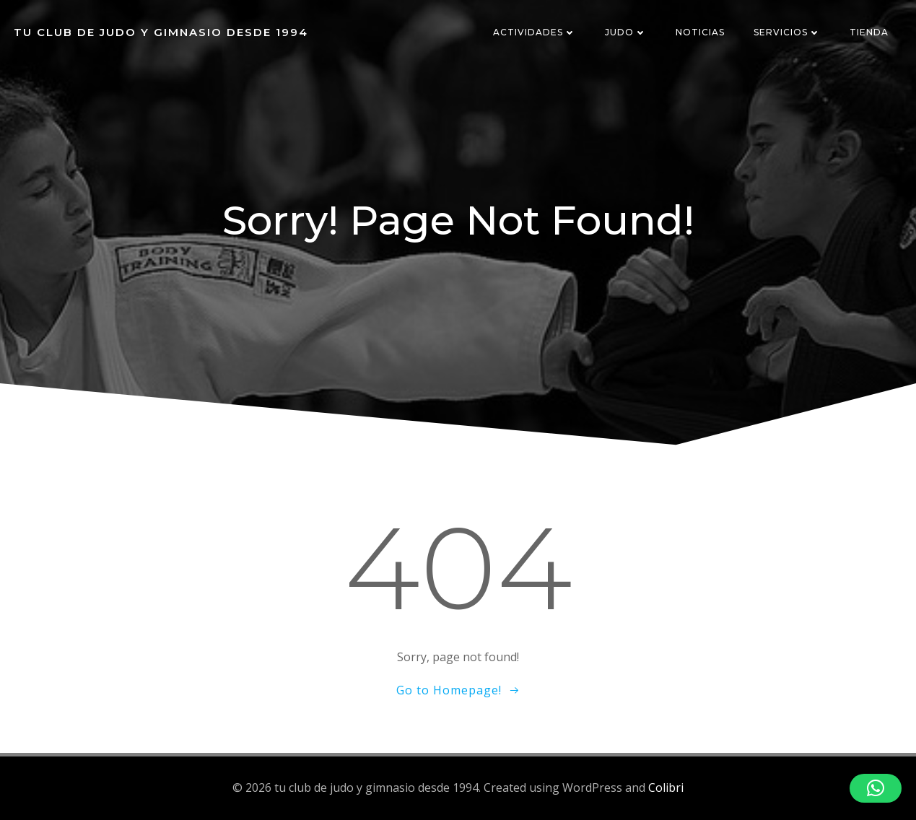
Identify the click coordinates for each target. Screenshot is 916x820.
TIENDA (869, 32)
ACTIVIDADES (534, 32)
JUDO (626, 32)
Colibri (666, 787)
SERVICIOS (787, 32)
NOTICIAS (700, 32)
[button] (876, 788)
